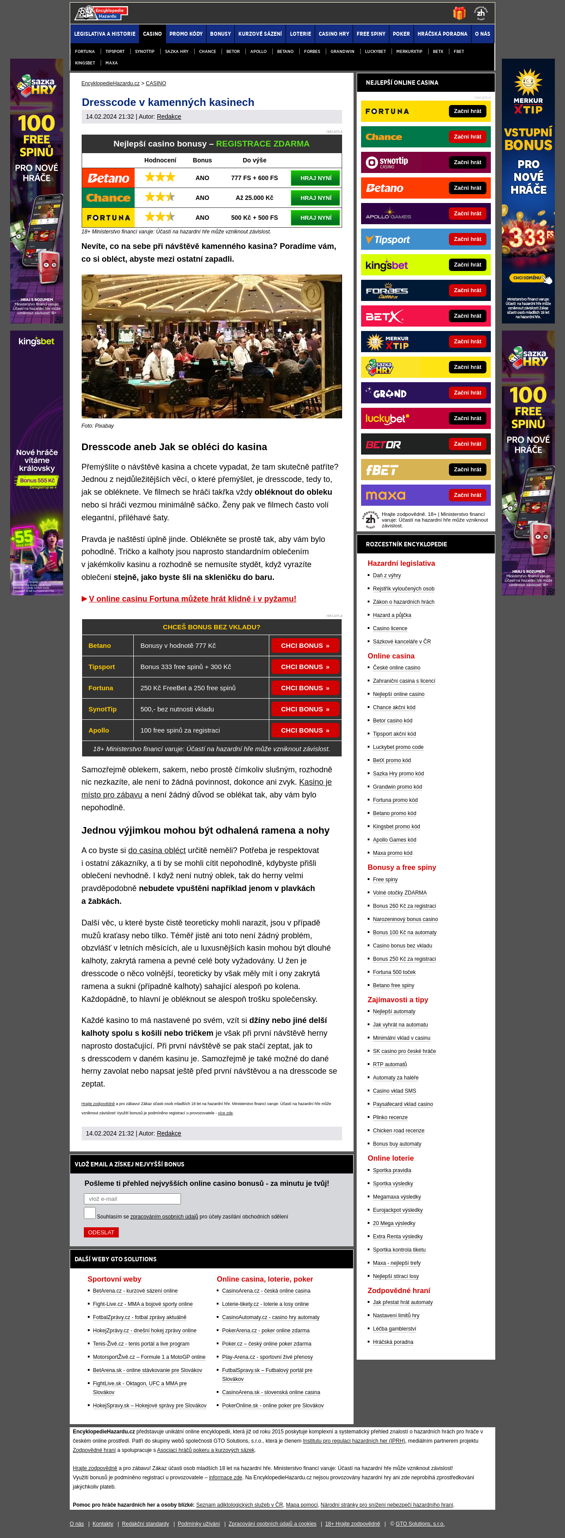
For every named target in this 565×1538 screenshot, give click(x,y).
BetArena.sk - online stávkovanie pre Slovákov (147, 1370)
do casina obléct (157, 850)
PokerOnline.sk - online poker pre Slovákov (273, 1406)
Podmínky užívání (199, 1524)
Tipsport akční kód (394, 734)
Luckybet (375, 51)
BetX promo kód (392, 760)
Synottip (144, 51)
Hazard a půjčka (392, 615)
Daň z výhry (387, 575)
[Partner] (528, 321)
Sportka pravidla (392, 1170)
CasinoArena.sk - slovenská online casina (271, 1392)
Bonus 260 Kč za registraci (404, 906)
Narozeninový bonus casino (405, 919)
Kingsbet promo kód (396, 827)
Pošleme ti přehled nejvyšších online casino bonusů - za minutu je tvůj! (207, 1183)
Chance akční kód (394, 707)
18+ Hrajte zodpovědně (352, 1524)
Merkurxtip (409, 51)
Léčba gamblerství (394, 1329)
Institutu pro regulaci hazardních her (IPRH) (354, 1441)
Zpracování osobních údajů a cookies (272, 1524)
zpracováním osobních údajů (164, 1217)
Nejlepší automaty (394, 1011)
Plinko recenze (390, 1117)
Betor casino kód (392, 721)
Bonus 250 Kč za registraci (404, 959)
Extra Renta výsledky (398, 1236)
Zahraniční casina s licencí (404, 681)
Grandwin (342, 51)
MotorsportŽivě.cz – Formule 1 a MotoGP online (149, 1357)
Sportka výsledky (393, 1184)
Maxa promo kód (392, 853)
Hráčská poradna (393, 1342)
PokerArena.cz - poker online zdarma (265, 1330)
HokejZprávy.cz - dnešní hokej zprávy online (145, 1330)
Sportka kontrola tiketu (399, 1250)
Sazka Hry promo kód (398, 774)
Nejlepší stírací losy (396, 1276)
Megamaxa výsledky (397, 1197)
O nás (77, 1524)
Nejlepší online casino (399, 694)
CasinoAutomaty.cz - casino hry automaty (271, 1317)
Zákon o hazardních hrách (403, 602)
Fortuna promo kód (395, 800)
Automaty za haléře (395, 1078)
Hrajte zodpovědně (98, 1104)
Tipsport (114, 51)
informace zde (225, 1477)
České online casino (396, 668)
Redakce (169, 116)
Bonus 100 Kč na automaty (405, 932)
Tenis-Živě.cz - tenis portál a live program (141, 1344)
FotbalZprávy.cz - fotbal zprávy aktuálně (140, 1317)
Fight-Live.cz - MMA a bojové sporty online (143, 1304)
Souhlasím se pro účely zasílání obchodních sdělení (193, 1217)
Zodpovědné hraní (94, 1450)
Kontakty (103, 1524)
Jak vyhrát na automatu (400, 1025)
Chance (207, 51)
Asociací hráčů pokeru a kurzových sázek (206, 1450)
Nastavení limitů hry (396, 1315)
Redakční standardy (145, 1524)
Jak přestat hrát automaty (403, 1302)
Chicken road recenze (399, 1131)
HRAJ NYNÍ (316, 178)
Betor (233, 51)
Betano (285, 51)
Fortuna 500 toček (394, 972)
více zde (225, 1113)
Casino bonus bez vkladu (402, 946)
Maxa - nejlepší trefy (397, 1263)
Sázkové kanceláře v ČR (402, 642)
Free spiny (385, 879)
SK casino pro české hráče (404, 1051)
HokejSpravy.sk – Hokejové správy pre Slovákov (150, 1406)
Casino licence (390, 628)
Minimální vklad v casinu (401, 1038)
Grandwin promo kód (397, 787)
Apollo (258, 51)
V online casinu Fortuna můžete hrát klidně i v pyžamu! (193, 598)
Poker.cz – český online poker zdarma (266, 1344)
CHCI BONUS (302, 645)
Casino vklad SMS (394, 1091)
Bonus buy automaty (397, 1144)
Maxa (111, 63)
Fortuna (85, 51)
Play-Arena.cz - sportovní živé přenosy (267, 1357)
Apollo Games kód (394, 840)
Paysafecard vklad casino (403, 1104)
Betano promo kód (394, 813)
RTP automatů (390, 1064)
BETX (438, 51)
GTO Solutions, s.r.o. (420, 1524)
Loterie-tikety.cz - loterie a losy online (265, 1304)
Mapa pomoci (302, 1505)
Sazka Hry (176, 51)
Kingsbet (85, 63)
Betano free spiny (393, 985)
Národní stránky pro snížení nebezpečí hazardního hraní (387, 1505)
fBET (459, 51)
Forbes (312, 51)
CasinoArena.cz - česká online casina (266, 1291)
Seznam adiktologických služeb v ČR (239, 1505)
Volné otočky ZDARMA (400, 893)
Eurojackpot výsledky (398, 1210)
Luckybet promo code (398, 747)
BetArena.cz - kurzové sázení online (135, 1291)
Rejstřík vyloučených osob (403, 589)
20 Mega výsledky (394, 1223)
